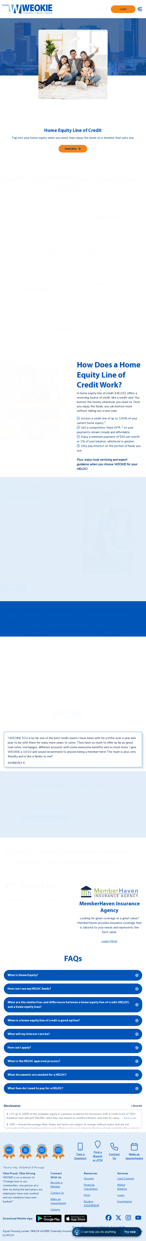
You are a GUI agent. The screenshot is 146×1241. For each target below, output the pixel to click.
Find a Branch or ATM (97, 1156)
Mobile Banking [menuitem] (122, 1187)
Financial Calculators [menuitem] (91, 1187)
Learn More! (109, 941)
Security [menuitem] (89, 1178)
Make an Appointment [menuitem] (58, 1201)
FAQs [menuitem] (87, 1195)
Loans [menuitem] (121, 1195)
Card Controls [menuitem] (125, 1178)
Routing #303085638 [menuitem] (91, 1203)
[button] (106, 1231)
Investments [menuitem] (124, 1201)
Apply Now (71, 149)
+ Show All (136, 1106)
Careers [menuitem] (55, 1209)
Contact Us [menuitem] (57, 1193)
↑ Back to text (129, 1118)
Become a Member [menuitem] (57, 1184)
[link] (105, 423)
